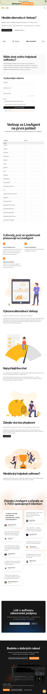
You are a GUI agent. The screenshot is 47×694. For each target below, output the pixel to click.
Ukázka (34, 623)
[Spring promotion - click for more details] (23, 3)
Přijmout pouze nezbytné (16, 689)
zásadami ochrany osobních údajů (28, 110)
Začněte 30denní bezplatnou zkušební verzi (19, 623)
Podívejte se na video (20, 30)
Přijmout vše (6, 689)
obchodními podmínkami (16, 110)
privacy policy (9, 686)
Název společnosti (7, 93)
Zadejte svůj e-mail (7, 87)
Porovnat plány (7, 436)
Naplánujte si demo (34, 658)
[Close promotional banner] (46, 1)
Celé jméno (5, 82)
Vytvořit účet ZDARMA (19, 107)
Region (4, 98)
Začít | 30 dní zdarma (6, 30)
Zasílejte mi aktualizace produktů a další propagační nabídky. (15, 104)
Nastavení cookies (28, 689)
